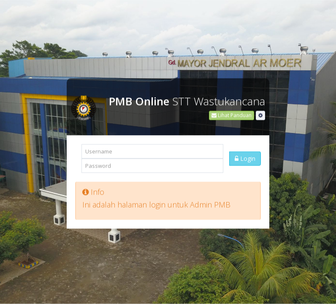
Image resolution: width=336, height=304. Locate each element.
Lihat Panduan (231, 113)
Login (245, 157)
